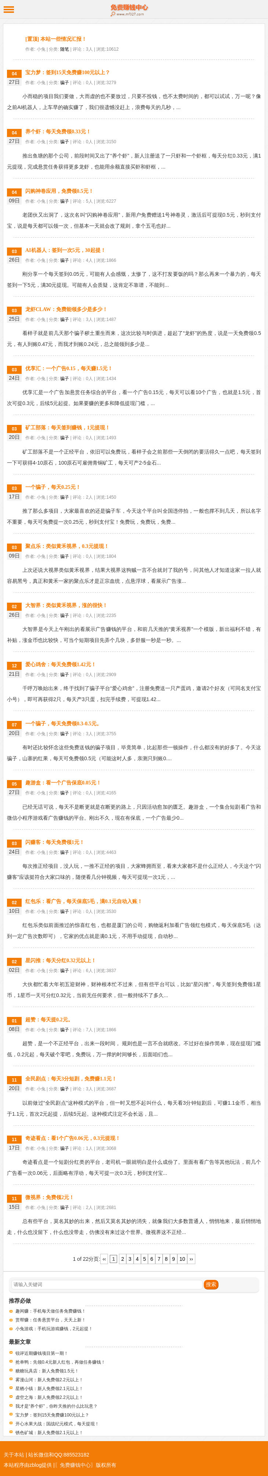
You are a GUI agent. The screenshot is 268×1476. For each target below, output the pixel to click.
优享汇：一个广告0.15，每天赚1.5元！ (69, 368)
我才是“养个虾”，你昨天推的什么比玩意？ (56, 1406)
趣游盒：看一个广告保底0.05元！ (63, 783)
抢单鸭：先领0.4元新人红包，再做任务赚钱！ (60, 1362)
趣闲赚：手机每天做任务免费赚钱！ (50, 1311)
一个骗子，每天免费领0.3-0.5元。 (63, 723)
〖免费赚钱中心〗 (75, 1465)
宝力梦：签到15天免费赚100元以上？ (67, 72)
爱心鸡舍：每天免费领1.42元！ (60, 664)
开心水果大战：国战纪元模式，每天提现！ (57, 1423)
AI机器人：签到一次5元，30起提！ (65, 250)
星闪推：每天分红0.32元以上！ (60, 960)
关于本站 (14, 1455)
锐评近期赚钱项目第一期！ (41, 1353)
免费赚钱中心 (134, 9)
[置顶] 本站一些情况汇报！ (56, 39)
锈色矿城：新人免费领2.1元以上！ (49, 1432)
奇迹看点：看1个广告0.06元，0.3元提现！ (72, 1138)
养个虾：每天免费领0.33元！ (58, 131)
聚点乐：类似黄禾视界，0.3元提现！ (67, 546)
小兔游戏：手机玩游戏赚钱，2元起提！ (54, 1328)
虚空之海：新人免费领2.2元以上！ (49, 1397)
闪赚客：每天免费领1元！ (54, 842)
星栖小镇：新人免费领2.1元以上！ (49, 1388)
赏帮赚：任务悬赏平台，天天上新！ (50, 1319)
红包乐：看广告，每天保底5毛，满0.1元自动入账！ (83, 901)
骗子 (64, 82)
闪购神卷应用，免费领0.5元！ (59, 191)
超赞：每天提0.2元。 (49, 1019)
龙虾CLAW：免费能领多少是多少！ (66, 309)
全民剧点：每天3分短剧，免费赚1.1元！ (71, 1079)
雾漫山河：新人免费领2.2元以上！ (49, 1379)
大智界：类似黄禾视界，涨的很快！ (66, 605)
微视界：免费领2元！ (49, 1197)
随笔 (64, 49)
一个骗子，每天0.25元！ (53, 487)
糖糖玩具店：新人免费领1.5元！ (47, 1371)
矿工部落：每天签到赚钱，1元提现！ (67, 427)
